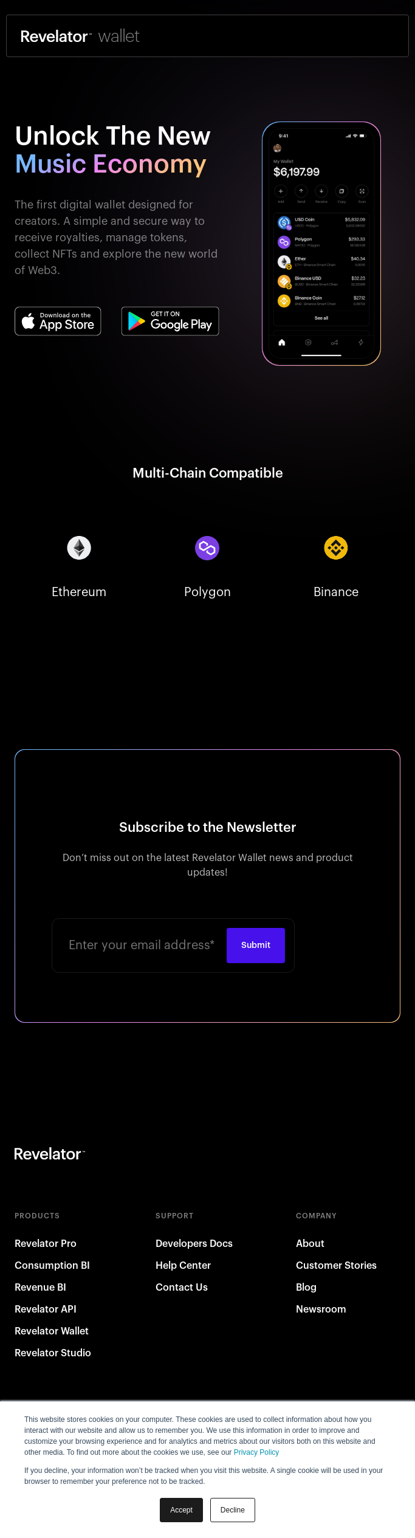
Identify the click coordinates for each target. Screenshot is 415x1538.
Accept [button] (181, 1510)
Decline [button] (233, 1510)
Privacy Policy (257, 1452)
